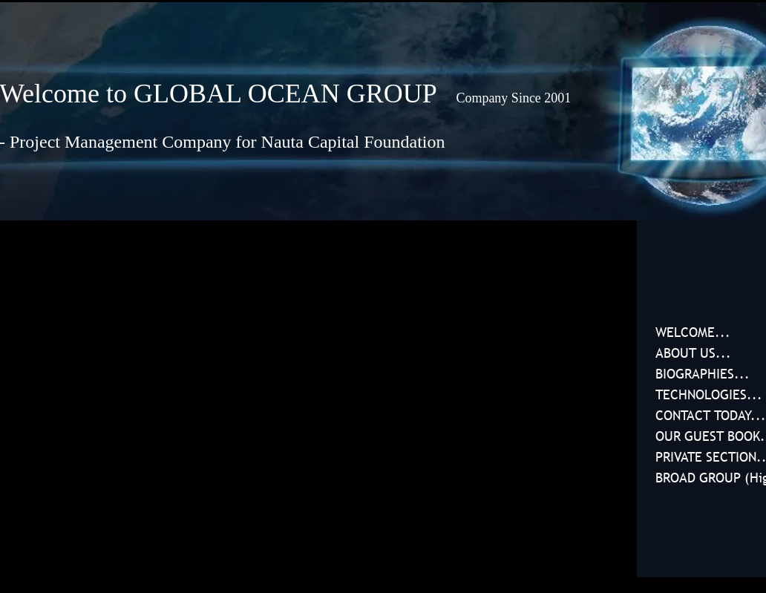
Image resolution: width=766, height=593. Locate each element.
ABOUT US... (693, 352)
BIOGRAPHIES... (702, 373)
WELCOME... (692, 332)
